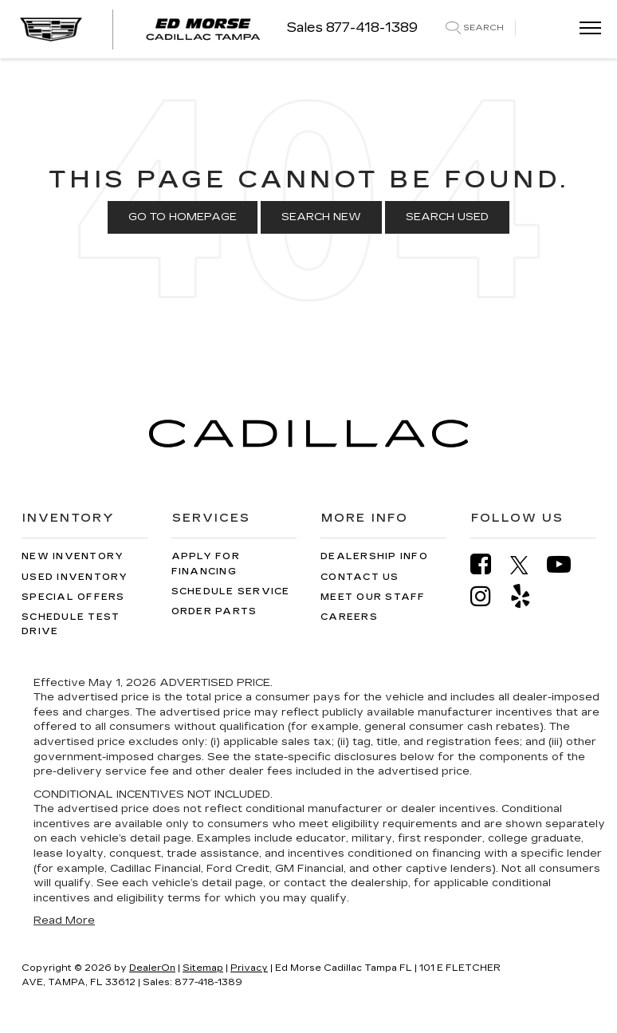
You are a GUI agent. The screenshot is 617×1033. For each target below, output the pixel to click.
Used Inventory (75, 577)
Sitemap (203, 968)
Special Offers (73, 597)
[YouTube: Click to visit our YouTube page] (567, 564)
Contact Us (359, 577)
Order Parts (214, 611)
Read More (64, 920)
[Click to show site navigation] (585, 29)
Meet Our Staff (373, 597)
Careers (349, 617)
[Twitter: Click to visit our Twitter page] (527, 565)
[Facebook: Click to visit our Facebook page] (488, 564)
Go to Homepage (182, 217)
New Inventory (73, 556)
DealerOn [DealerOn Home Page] (152, 968)
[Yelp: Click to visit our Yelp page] (528, 596)
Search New (321, 217)
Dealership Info (374, 556)
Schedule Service (230, 591)
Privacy (249, 968)
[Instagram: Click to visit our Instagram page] (488, 596)
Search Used (447, 217)
